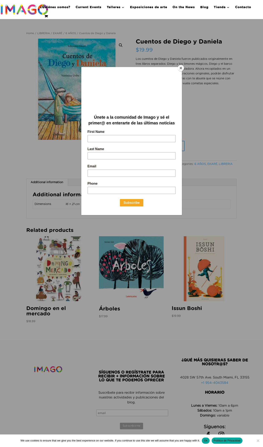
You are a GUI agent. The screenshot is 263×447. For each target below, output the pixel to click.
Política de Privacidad (227, 440)
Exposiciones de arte (148, 7)
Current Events (88, 7)
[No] (258, 441)
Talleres (114, 7)
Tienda (220, 7)
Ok (205, 440)
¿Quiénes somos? (55, 7)
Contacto (243, 7)
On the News (183, 7)
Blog (204, 7)
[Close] (181, 68)
